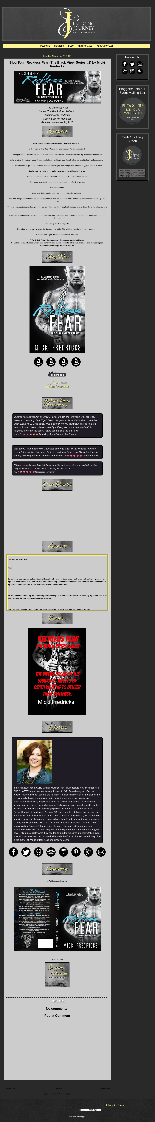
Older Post (105, 1088)
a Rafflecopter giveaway (57, 881)
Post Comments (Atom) (63, 1094)
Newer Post (11, 1088)
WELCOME (45, 46)
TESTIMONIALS (85, 46)
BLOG (71, 46)
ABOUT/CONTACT (105, 46)
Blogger (82, 1117)
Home (58, 1088)
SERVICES (59, 46)
